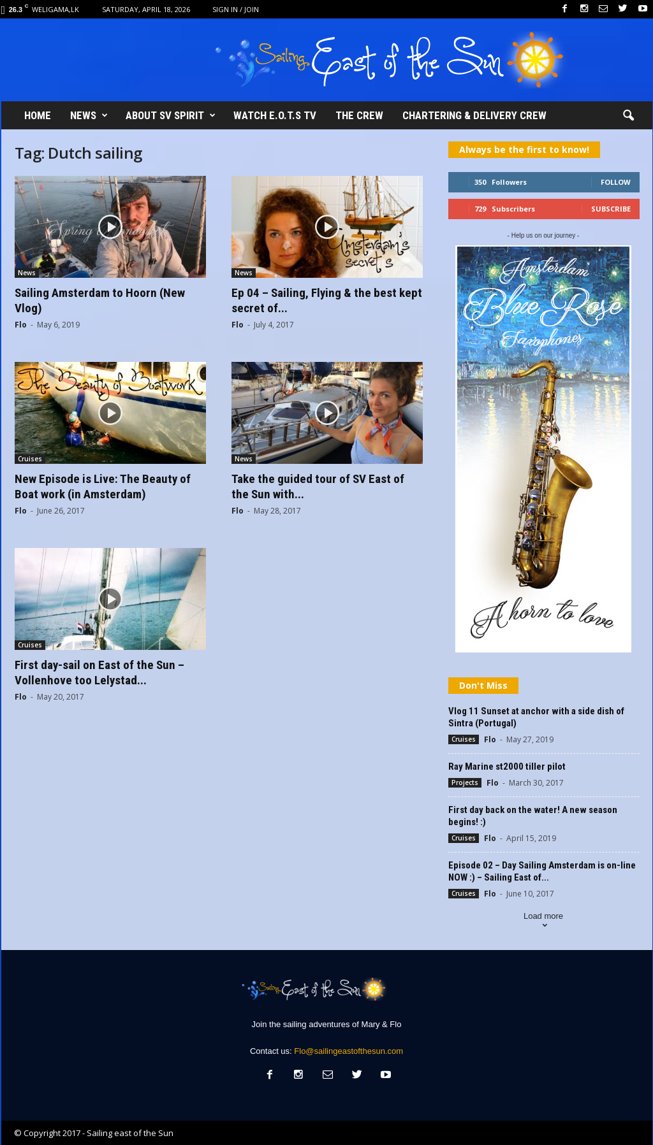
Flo (21, 324)
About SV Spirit (171, 115)
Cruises (30, 458)
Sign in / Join (235, 9)
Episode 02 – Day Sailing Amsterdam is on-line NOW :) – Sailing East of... (542, 871)
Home (37, 115)
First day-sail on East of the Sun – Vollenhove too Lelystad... (99, 673)
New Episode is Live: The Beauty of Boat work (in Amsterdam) (103, 486)
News (89, 115)
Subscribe (611, 208)
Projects (464, 782)
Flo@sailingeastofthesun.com (348, 1051)
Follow (616, 182)
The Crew (359, 115)
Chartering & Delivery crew (474, 115)
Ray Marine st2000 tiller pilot (507, 766)
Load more (543, 921)
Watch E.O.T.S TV (274, 115)
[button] (628, 116)
